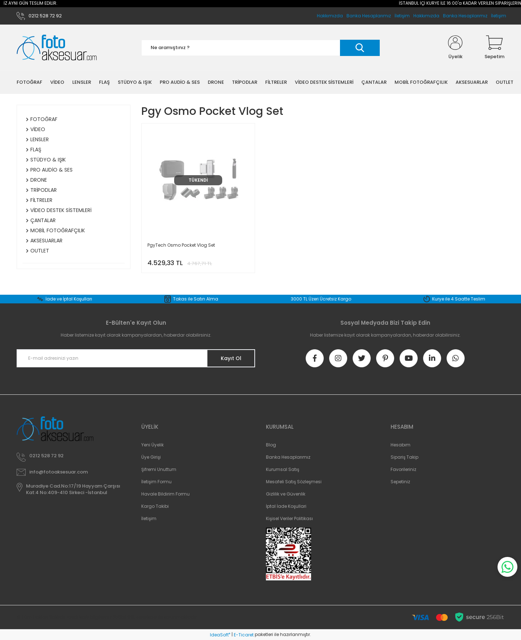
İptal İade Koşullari (286, 506)
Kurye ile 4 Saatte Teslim (458, 299)
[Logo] (57, 48)
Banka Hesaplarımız (465, 16)
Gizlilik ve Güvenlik (285, 494)
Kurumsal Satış (282, 469)
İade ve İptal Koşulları (69, 299)
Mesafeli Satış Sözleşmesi (294, 482)
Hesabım (400, 445)
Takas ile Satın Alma (195, 299)
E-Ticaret (244, 635)
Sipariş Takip (404, 457)
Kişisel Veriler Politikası (289, 518)
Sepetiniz (400, 482)
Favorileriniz (403, 469)
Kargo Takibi (155, 506)
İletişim (498, 16)
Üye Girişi (151, 457)
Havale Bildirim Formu (165, 494)
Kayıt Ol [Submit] (231, 358)
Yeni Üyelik (152, 445)
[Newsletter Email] (136, 358)
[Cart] (494, 47)
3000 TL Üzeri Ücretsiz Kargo (321, 299)
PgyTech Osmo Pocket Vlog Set (181, 245)
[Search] (260, 48)
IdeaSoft (220, 635)
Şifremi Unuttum (158, 469)
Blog (271, 445)
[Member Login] (455, 47)
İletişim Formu (156, 482)
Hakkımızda (426, 16)
